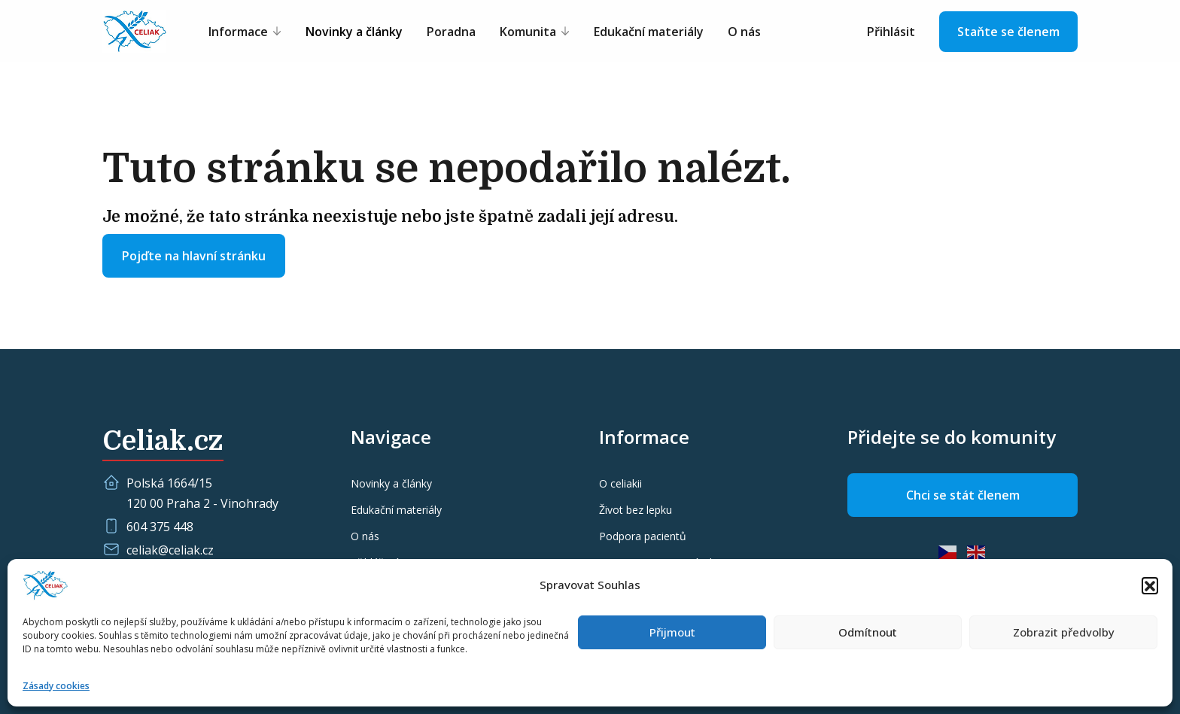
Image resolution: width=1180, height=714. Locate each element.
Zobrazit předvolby (1064, 632)
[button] (1149, 585)
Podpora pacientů (642, 536)
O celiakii (620, 483)
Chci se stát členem (963, 495)
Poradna (451, 31)
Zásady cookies (56, 685)
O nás (744, 31)
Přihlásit (891, 31)
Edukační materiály (649, 31)
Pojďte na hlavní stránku (194, 256)
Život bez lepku (635, 510)
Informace (238, 31)
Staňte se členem (1008, 31)
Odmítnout (867, 632)
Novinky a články (354, 31)
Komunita (528, 31)
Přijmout (672, 632)
